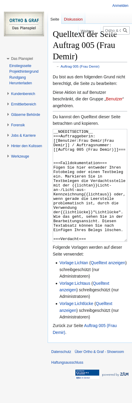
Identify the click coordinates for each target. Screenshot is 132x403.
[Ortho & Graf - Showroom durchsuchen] (116, 30)
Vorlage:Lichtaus (74, 305)
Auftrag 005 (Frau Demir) (80, 66)
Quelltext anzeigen (108, 285)
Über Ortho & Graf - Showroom (99, 374)
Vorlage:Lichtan (73, 285)
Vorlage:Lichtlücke (76, 325)
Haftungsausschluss (67, 385)
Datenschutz (61, 374)
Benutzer (114, 99)
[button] (22, 59)
